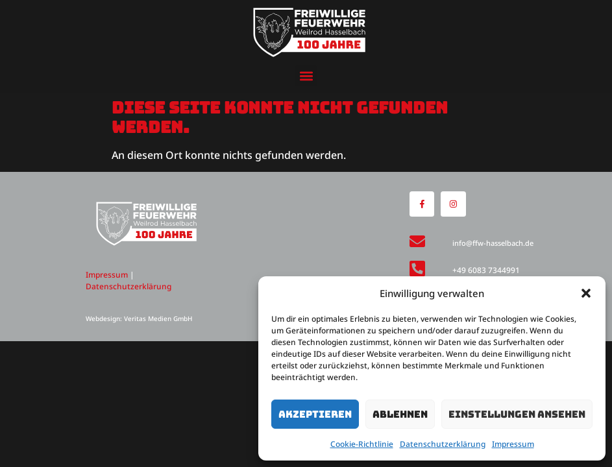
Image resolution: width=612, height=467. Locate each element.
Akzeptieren (315, 414)
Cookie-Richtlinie (361, 443)
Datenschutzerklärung (442, 443)
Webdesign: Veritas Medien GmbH (139, 318)
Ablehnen (400, 414)
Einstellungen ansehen (516, 414)
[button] (586, 293)
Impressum (513, 443)
